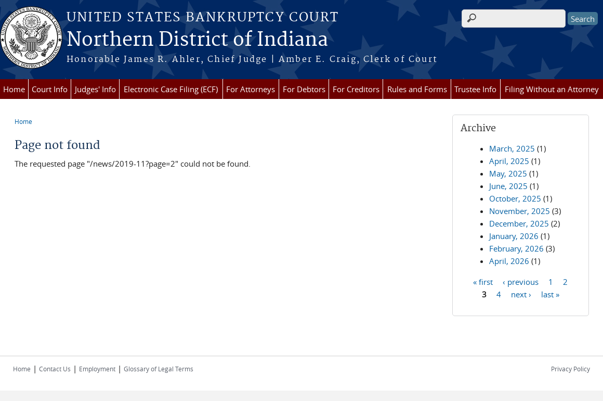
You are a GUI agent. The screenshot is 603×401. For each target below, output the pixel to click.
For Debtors (304, 89)
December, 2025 (519, 223)
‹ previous (521, 281)
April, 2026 (509, 261)
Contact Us (55, 369)
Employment (97, 369)
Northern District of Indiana (197, 40)
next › (521, 294)
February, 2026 (516, 248)
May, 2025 (508, 173)
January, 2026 (514, 236)
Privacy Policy (570, 369)
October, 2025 (515, 198)
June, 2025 (508, 186)
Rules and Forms (417, 89)
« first (483, 281)
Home (14, 89)
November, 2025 (519, 211)
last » (550, 294)
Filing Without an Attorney (552, 89)
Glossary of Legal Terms (158, 369)
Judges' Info (95, 89)
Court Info (50, 89)
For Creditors (356, 89)
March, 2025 (512, 148)
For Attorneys (250, 89)
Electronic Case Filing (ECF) (171, 89)
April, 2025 (509, 161)
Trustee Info (475, 89)
